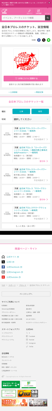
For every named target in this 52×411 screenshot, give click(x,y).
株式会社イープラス (8, 357)
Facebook (32, 336)
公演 (21, 111)
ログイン (29, 13)
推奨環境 (29, 316)
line (48, 40)
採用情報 (4, 364)
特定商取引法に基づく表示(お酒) (12, 319)
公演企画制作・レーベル (9, 371)
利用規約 (4, 305)
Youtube (31, 340)
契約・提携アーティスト (9, 367)
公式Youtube (12, 277)
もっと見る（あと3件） (26, 226)
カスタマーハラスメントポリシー (36, 322)
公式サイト (11, 256)
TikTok (31, 346)
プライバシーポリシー (9, 312)
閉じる (49, 3)
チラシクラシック (7, 336)
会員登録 (38, 13)
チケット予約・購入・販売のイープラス (4, 11)
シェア (39, 40)
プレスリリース (6, 360)
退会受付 (29, 309)
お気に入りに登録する (28, 78)
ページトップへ (26, 294)
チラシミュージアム (8, 340)
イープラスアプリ (7, 333)
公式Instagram (13, 272)
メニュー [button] (47, 13)
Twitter (43, 40)
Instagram (32, 343)
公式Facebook (13, 267)
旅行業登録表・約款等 (9, 322)
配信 (40, 111)
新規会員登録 (30, 305)
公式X (9, 261)
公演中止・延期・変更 (33, 312)
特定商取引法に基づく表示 (10, 316)
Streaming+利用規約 (8, 309)
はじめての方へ (31, 319)
